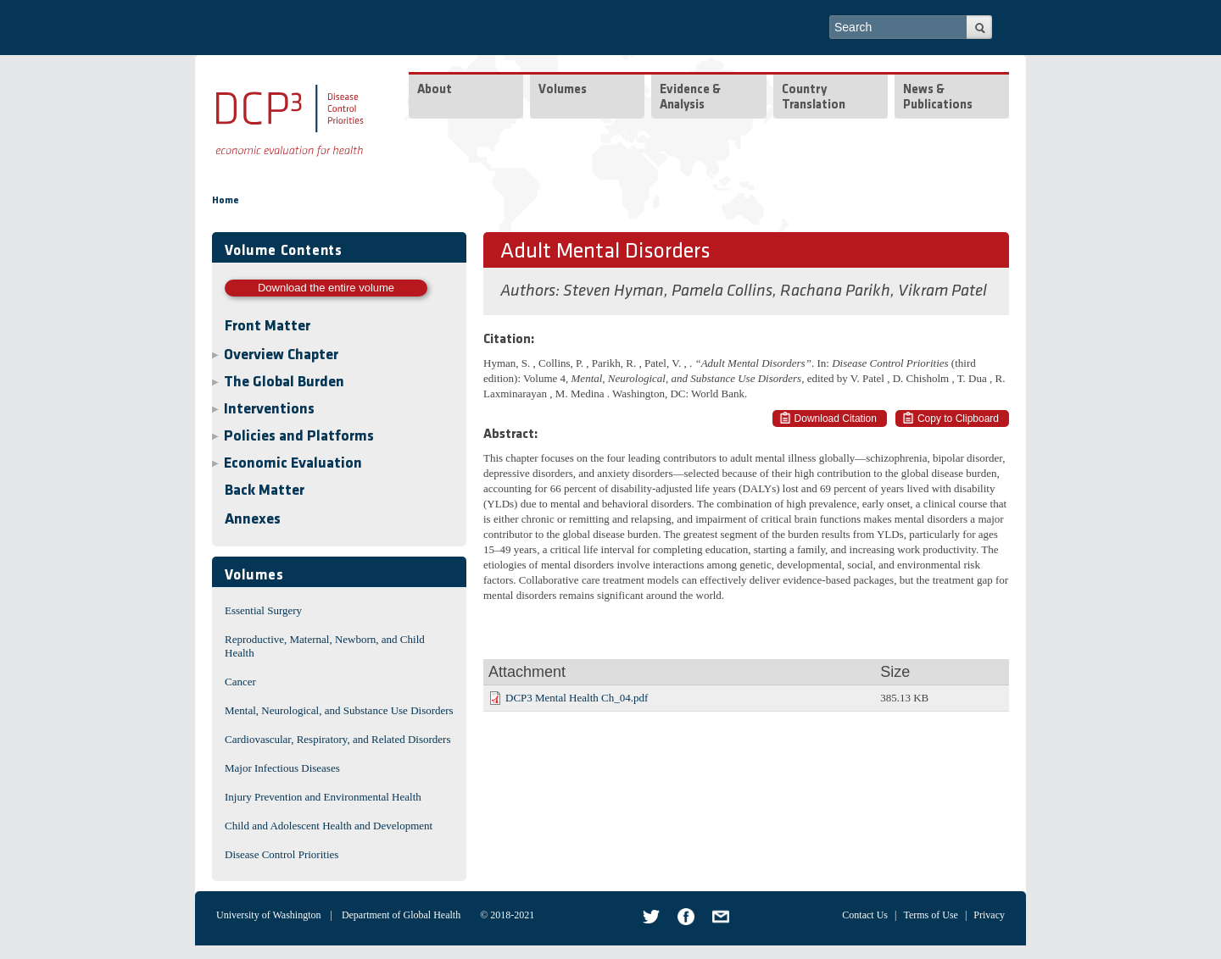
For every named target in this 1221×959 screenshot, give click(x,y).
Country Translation (813, 98)
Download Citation (835, 418)
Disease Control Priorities (281, 854)
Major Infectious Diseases (282, 768)
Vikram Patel (942, 291)
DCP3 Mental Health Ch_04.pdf (576, 697)
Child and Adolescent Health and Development (328, 825)
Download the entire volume (326, 287)
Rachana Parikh (835, 291)
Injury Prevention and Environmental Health (323, 796)
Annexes (253, 520)
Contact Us (865, 915)
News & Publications (938, 98)
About (434, 90)
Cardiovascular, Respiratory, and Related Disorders (338, 739)
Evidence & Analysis (690, 98)
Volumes (562, 90)
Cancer (240, 681)
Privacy (989, 915)
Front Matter (267, 327)
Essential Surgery (263, 610)
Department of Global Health (401, 915)
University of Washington (268, 915)
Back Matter (264, 491)
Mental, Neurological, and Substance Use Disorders (339, 710)
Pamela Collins (722, 291)
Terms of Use (930, 915)
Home (225, 201)
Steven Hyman (613, 291)
